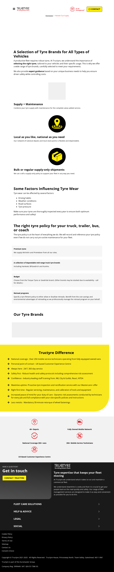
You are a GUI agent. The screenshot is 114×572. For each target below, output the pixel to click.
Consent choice (8, 551)
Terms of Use (7, 541)
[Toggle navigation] (14, 9)
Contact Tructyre (14, 478)
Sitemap (5, 544)
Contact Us (6, 547)
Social (57, 526)
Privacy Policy (7, 537)
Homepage (49, 16)
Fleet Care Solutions (57, 504)
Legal (57, 519)
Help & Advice (57, 511)
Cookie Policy (7, 534)
